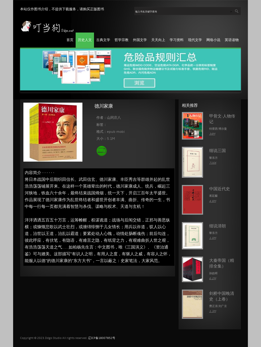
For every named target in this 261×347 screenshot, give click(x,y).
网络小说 (213, 40)
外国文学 (140, 40)
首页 (69, 40)
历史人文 (85, 40)
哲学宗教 (122, 40)
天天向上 (158, 40)
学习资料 (177, 40)
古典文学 (103, 40)
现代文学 (195, 40)
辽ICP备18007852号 (101, 338)
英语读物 (232, 40)
